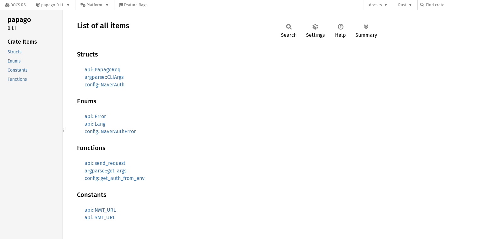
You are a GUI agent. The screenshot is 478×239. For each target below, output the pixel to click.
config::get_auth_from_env (115, 178)
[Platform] (94, 5)
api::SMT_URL (100, 217)
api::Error (95, 116)
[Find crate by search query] (451, 5)
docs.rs (375, 5)
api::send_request (105, 163)
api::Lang (95, 124)
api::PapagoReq (102, 70)
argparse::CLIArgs (104, 77)
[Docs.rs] (15, 5)
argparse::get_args (105, 171)
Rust (402, 5)
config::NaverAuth (104, 85)
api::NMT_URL (100, 210)
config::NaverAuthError (110, 131)
